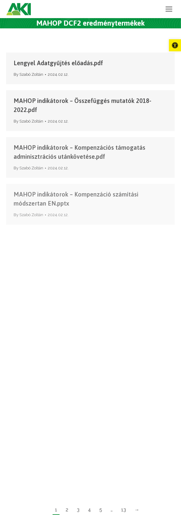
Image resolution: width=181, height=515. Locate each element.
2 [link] (67, 510)
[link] (175, 45)
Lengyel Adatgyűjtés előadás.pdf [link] (58, 62)
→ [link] (136, 510)
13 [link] (123, 510)
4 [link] (89, 510)
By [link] (28, 74)
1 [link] (56, 510)
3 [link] (78, 510)
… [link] (112, 510)
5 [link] (100, 510)
